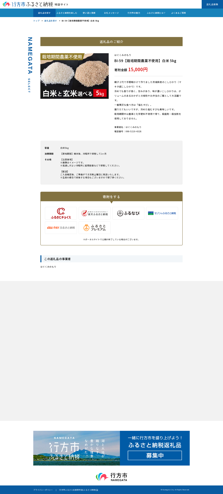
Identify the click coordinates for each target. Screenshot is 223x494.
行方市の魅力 (134, 12)
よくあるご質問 (178, 12)
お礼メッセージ (111, 12)
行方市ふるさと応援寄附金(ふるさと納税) (77, 489)
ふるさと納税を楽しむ (66, 12)
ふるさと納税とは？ (156, 12)
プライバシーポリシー (43, 489)
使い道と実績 (89, 12)
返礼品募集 (212, 4)
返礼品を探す (44, 12)
